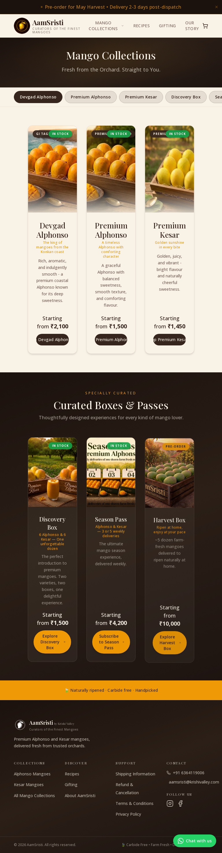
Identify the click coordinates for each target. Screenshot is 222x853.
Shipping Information (135, 774)
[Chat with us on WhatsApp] (194, 840)
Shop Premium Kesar (169, 340)
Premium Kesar (141, 97)
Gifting (167, 25)
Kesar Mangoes (29, 784)
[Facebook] (180, 803)
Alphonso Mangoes (32, 774)
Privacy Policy (128, 814)
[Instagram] (169, 803)
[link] (111, 7)
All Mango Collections (34, 795)
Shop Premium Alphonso (111, 339)
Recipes (141, 25)
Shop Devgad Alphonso (52, 339)
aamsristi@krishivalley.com (188, 782)
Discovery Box (186, 97)
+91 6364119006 (185, 772)
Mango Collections (106, 25)
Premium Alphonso (91, 97)
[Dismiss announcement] (216, 7)
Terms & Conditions (134, 803)
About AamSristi (80, 795)
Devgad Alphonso (38, 97)
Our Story (192, 25)
